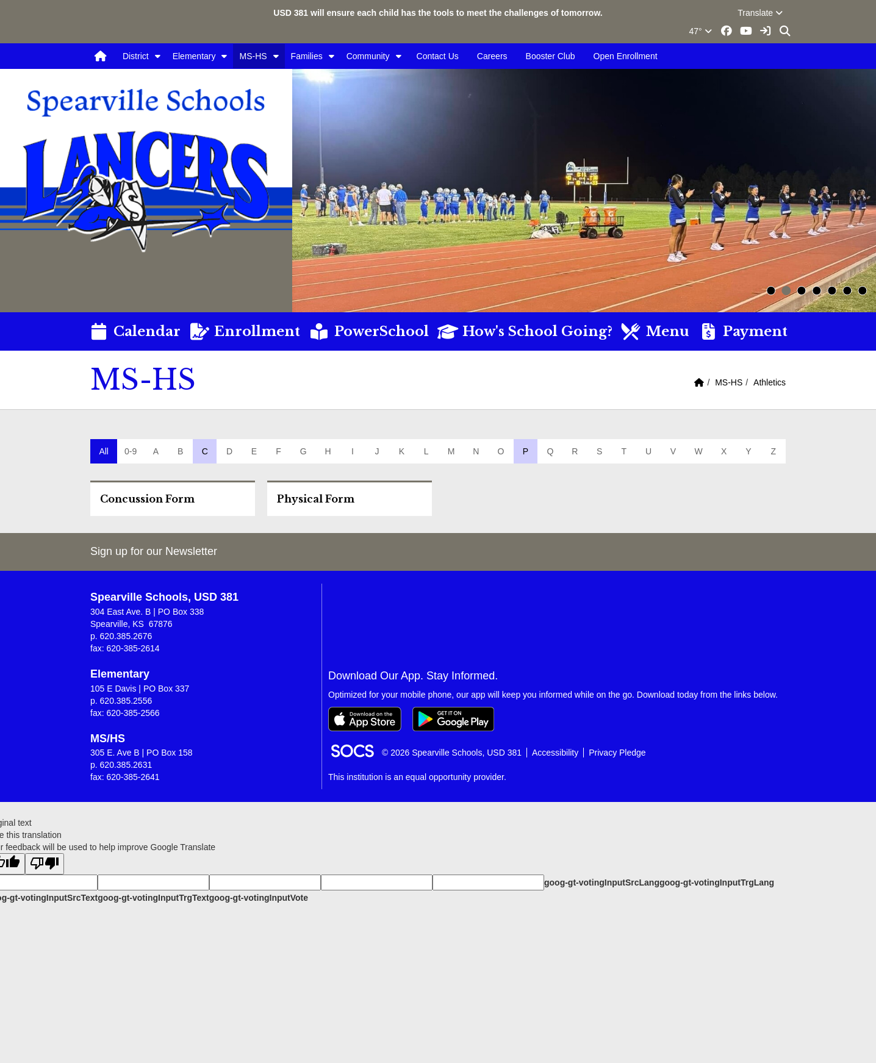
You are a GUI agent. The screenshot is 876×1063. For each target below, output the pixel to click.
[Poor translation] (44, 864)
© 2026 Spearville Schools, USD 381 (452, 752)
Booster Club (550, 56)
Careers (492, 56)
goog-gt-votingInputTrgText (153, 898)
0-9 (130, 451)
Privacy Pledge (617, 752)
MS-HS (253, 56)
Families (307, 56)
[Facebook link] (727, 31)
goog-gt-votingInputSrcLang (601, 882)
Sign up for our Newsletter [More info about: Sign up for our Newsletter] (153, 551)
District (136, 56)
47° (700, 31)
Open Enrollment (626, 56)
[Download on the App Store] (364, 719)
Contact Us (438, 56)
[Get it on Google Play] (453, 719)
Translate (760, 13)
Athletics (769, 382)
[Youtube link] (746, 31)
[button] (158, 56)
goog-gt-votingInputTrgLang (716, 882)
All (104, 451)
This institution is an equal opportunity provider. (417, 777)
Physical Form (315, 499)
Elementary (194, 56)
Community (368, 56)
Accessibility (555, 752)
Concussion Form (147, 499)
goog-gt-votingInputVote (258, 898)
